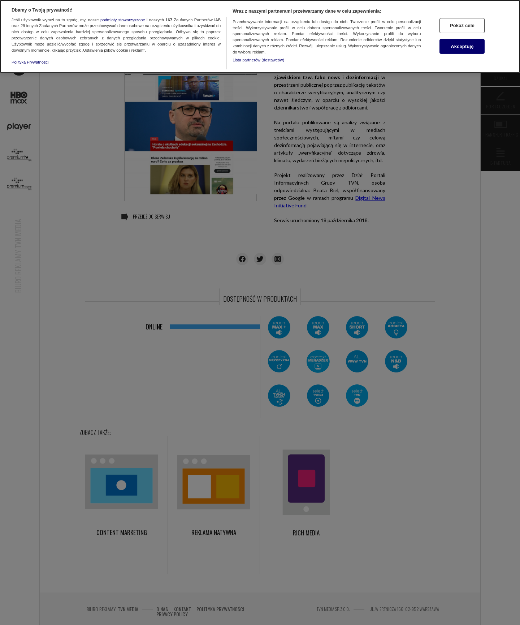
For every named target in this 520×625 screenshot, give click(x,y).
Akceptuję (462, 46)
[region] (260, 36)
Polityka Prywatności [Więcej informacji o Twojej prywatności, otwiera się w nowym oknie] (30, 62)
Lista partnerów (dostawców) (258, 60)
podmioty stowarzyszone (122, 20)
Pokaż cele (462, 25)
